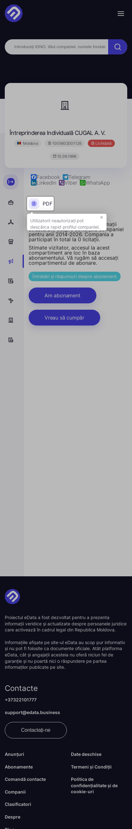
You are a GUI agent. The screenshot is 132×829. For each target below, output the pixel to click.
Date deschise (86, 754)
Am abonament (62, 295)
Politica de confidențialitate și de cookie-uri (94, 785)
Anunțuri (14, 754)
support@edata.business (32, 712)
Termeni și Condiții (91, 766)
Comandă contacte (25, 779)
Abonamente (19, 766)
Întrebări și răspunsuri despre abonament (74, 276)
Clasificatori (18, 804)
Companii (15, 791)
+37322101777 (21, 699)
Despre (12, 817)
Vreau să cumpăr (64, 317)
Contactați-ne (36, 730)
